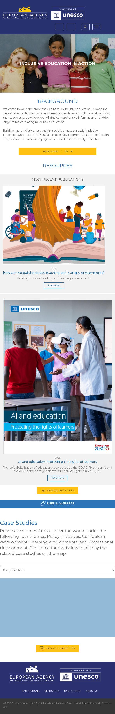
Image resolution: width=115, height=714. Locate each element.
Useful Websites (60, 503)
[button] (85, 27)
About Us (92, 690)
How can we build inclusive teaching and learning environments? (54, 273)
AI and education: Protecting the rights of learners (57, 462)
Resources (57, 165)
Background (57, 101)
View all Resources (60, 490)
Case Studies (19, 522)
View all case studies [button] (60, 648)
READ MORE (54, 285)
